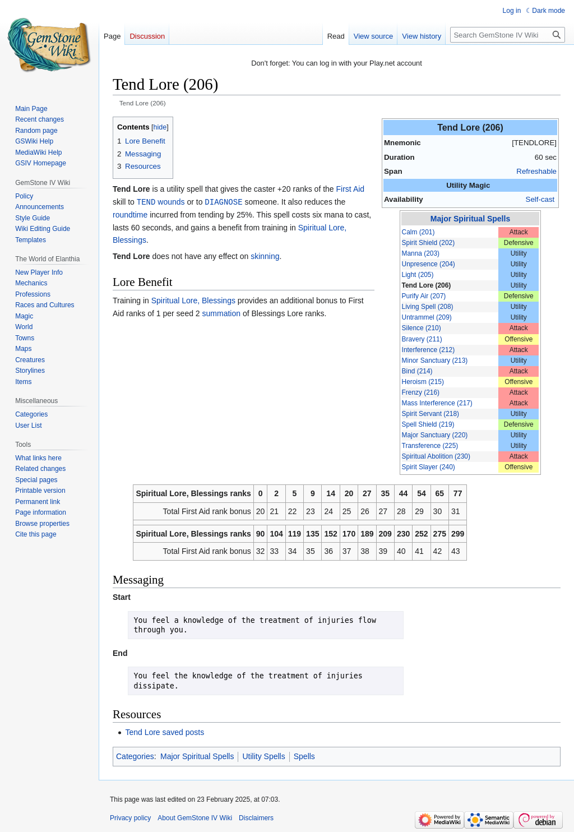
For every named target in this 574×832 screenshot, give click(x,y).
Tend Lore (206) (426, 285)
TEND (146, 201)
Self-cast (540, 199)
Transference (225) (430, 446)
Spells (304, 756)
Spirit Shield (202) (428, 243)
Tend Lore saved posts (164, 732)
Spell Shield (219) (428, 424)
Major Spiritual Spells (470, 218)
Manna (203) (420, 253)
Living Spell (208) (427, 307)
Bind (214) (417, 371)
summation (221, 312)
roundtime (130, 214)
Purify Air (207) (424, 296)
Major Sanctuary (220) (435, 435)
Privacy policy (130, 818)
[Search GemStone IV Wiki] (507, 35)
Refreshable (536, 171)
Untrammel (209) (427, 317)
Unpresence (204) (428, 264)
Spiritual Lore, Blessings (193, 299)
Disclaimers (256, 818)
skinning (265, 255)
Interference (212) (428, 350)
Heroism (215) (423, 382)
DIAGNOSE (223, 201)
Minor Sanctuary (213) (435, 360)
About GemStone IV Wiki (195, 818)
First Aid (350, 188)
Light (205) (418, 275)
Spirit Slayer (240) (428, 467)
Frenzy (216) (420, 392)
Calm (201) (418, 232)
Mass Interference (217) (437, 403)
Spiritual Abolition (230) (436, 456)
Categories (135, 756)
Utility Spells (263, 756)
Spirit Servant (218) (430, 414)
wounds (171, 201)
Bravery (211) (422, 339)
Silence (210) (421, 328)
